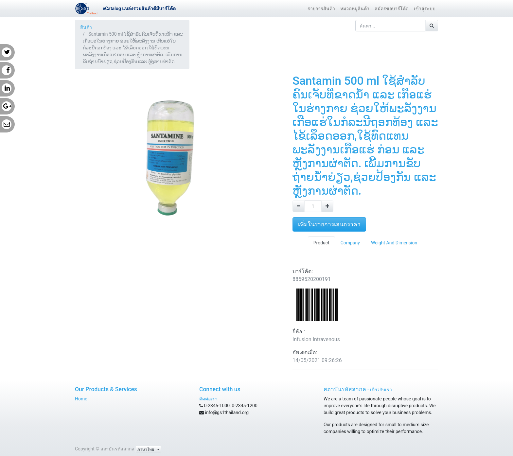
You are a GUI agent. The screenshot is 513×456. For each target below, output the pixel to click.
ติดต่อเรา (208, 398)
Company (350, 242)
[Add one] (327, 206)
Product (321, 242)
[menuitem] (321, 9)
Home (81, 398)
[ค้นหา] (431, 25)
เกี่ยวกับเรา (381, 389)
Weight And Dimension (394, 242)
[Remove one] (298, 206)
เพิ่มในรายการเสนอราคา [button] (329, 224)
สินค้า (86, 27)
